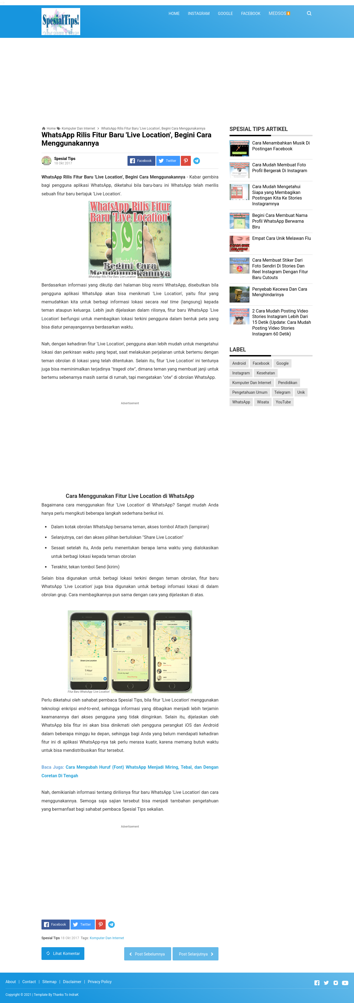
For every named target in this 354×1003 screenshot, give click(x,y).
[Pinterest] (186, 161)
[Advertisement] (177, 82)
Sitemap (49, 982)
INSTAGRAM (199, 13)
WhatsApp (241, 402)
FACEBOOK (250, 13)
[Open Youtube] (345, 983)
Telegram (282, 392)
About (11, 982)
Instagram (241, 373)
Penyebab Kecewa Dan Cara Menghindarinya (279, 292)
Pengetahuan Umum (249, 392)
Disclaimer (72, 982)
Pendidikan (287, 382)
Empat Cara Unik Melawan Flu (281, 238)
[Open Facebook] (317, 983)
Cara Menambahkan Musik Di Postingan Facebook (281, 145)
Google (282, 363)
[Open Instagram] (335, 983)
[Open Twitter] (326, 983)
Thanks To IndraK (66, 995)
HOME (174, 13)
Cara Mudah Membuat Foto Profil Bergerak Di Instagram (279, 167)
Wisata (263, 402)
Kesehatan (266, 373)
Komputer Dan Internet (107, 938)
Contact (29, 982)
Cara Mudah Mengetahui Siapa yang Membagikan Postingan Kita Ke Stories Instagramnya (277, 195)
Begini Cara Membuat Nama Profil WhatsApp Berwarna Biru (280, 221)
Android (239, 363)
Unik (301, 392)
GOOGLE (225, 13)
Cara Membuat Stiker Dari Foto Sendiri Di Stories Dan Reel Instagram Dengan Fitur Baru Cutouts (280, 269)
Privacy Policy (99, 982)
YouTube (283, 402)
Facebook (261, 363)
